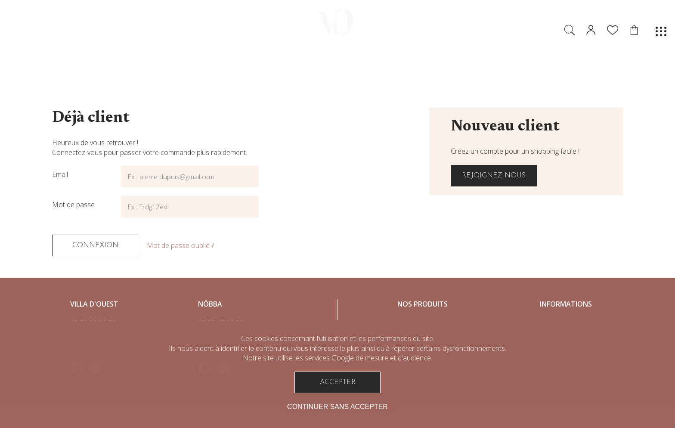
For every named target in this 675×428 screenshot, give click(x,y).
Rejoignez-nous (494, 175)
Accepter (338, 382)
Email (60, 174)
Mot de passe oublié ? (180, 245)
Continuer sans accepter (337, 406)
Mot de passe (73, 204)
